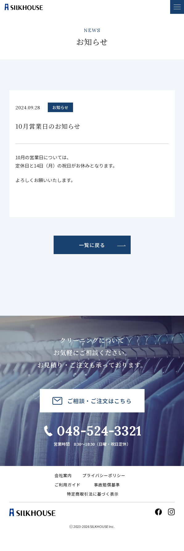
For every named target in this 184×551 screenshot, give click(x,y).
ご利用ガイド (67, 485)
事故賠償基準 (107, 485)
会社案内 (63, 475)
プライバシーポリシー (103, 475)
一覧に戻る (92, 245)
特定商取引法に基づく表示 (93, 494)
